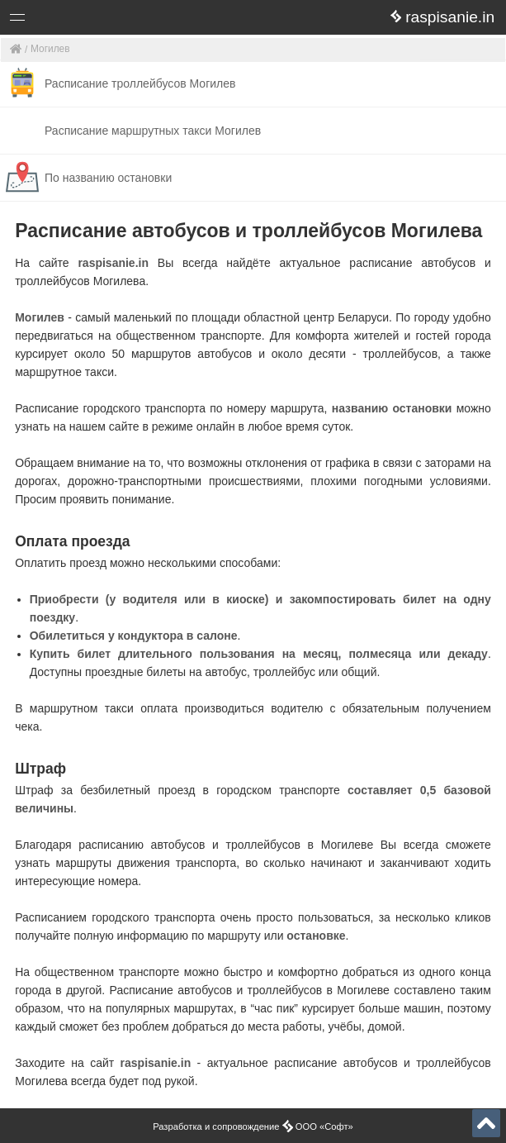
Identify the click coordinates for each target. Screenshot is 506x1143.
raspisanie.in (113, 262)
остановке (315, 935)
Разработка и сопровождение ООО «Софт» (253, 1126)
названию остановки (392, 408)
